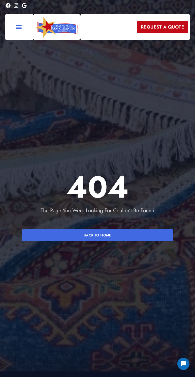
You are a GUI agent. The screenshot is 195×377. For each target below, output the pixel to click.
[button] (18, 27)
